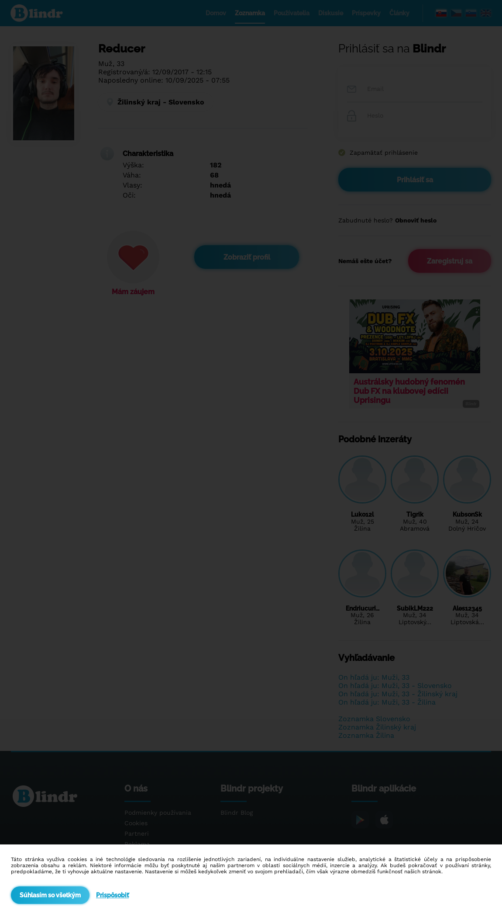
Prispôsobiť (112, 895)
